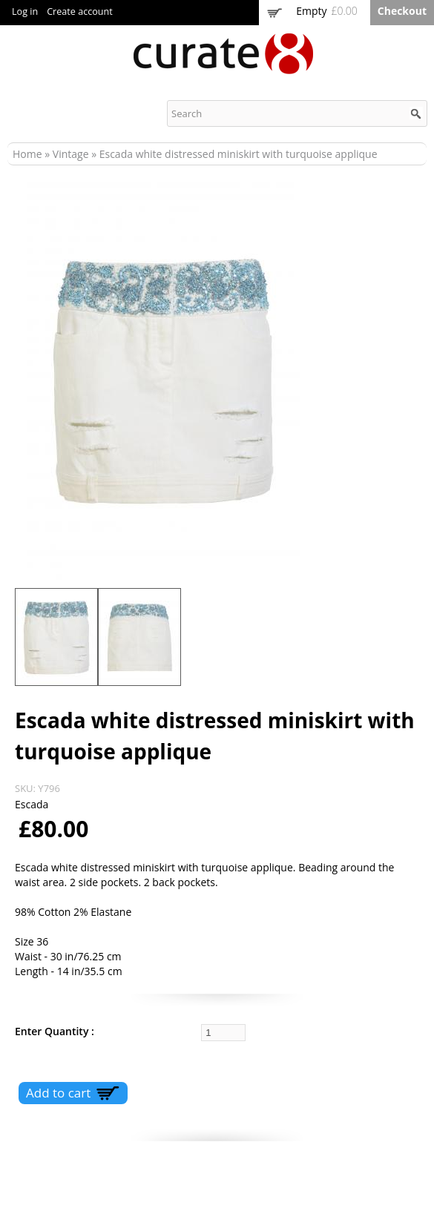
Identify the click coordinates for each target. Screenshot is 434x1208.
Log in (25, 11)
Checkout (402, 11)
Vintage (71, 154)
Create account (80, 11)
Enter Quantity (53, 1031)
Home (27, 154)
